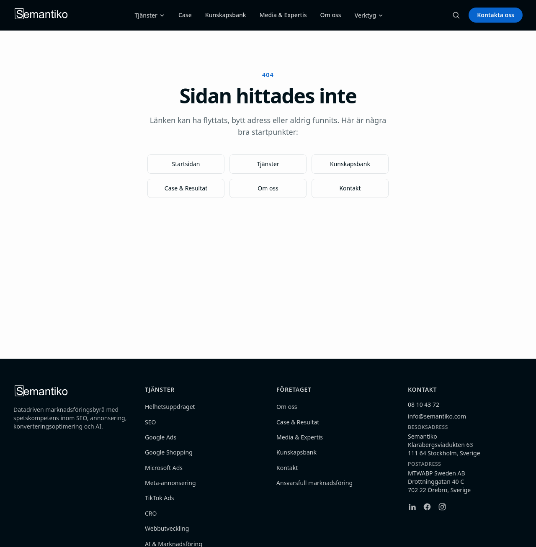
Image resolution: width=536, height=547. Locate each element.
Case (185, 15)
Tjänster (149, 15)
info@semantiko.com (437, 416)
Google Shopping (169, 452)
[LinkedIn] (412, 507)
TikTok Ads (159, 498)
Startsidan (186, 164)
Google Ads (160, 437)
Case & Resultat (186, 188)
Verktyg (369, 15)
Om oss (330, 15)
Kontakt (350, 188)
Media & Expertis (283, 15)
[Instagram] (442, 507)
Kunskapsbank (225, 15)
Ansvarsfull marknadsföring (314, 483)
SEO (150, 422)
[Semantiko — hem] (41, 15)
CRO (151, 513)
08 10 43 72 (423, 404)
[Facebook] (427, 507)
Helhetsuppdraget (170, 407)
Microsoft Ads (164, 468)
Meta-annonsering (170, 483)
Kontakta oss (495, 15)
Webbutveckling (167, 528)
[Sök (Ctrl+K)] (456, 15)
